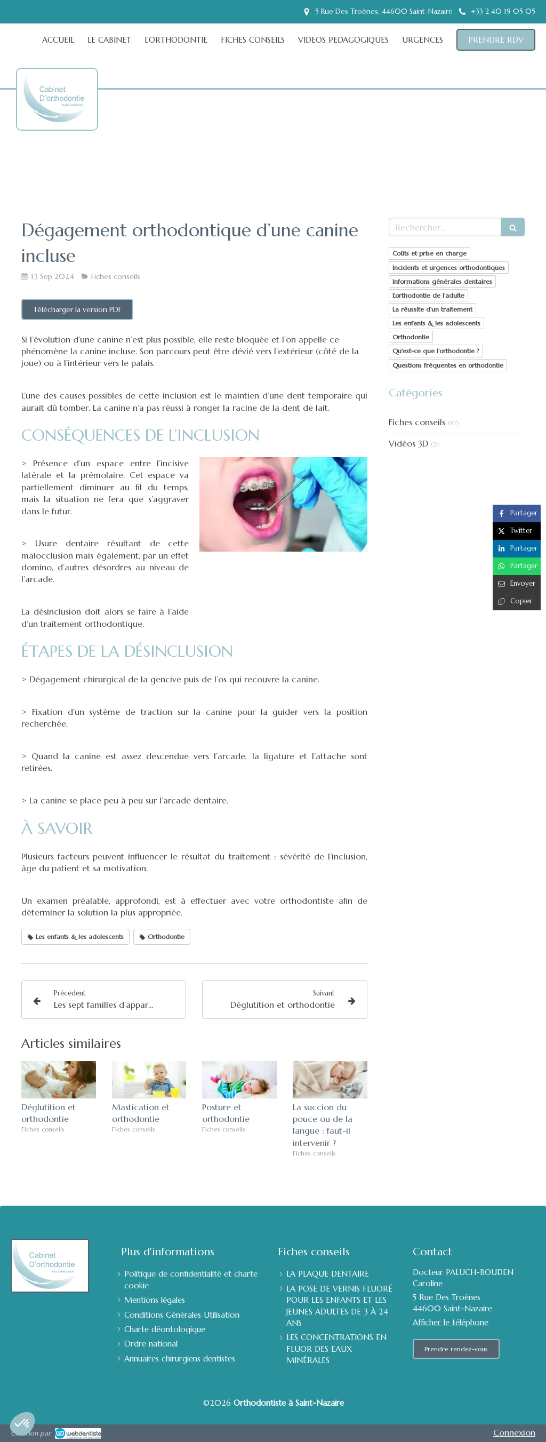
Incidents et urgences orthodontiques (448, 268)
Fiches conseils (417, 422)
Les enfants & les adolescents (436, 323)
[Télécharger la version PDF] (77, 309)
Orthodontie (410, 337)
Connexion (514, 1432)
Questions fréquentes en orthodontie (447, 365)
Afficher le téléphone (450, 1322)
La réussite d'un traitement (432, 309)
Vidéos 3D (408, 443)
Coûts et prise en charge (429, 253)
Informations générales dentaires (442, 281)
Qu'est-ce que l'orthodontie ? (435, 351)
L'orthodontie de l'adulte (428, 295)
